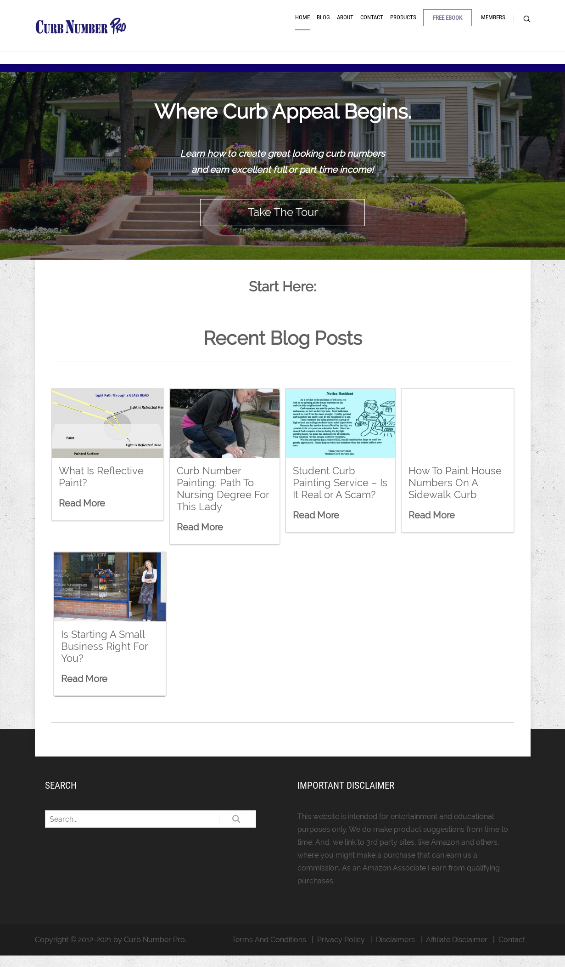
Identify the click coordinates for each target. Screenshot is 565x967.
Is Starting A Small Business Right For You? (104, 658)
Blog (323, 24)
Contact (371, 24)
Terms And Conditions (269, 951)
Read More (82, 515)
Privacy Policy (341, 951)
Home (302, 24)
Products (403, 24)
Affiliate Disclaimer (456, 951)
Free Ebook (447, 24)
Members (493, 24)
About (345, 24)
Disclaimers (395, 951)
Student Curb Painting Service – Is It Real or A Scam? (340, 494)
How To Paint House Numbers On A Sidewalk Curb (455, 494)
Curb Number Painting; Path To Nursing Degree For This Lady (223, 500)
